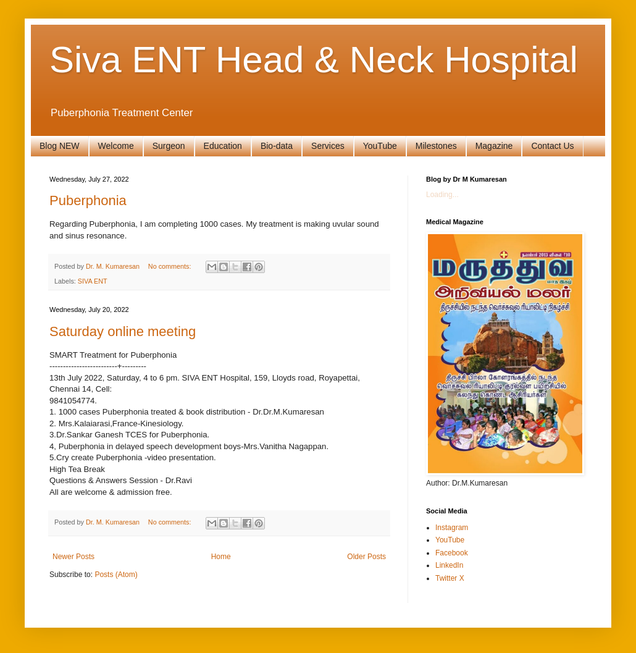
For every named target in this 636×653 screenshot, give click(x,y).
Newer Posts (73, 556)
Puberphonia (88, 200)
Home (221, 556)
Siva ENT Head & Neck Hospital (313, 59)
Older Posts (366, 556)
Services (328, 146)
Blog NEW (60, 146)
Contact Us (552, 146)
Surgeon (169, 146)
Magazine (494, 146)
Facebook (451, 553)
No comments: (170, 266)
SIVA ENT (92, 281)
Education (223, 146)
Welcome (116, 146)
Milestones (436, 146)
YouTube (380, 146)
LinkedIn (449, 565)
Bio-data (277, 146)
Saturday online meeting (122, 331)
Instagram (451, 527)
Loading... (442, 194)
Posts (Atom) (115, 574)
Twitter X (449, 578)
